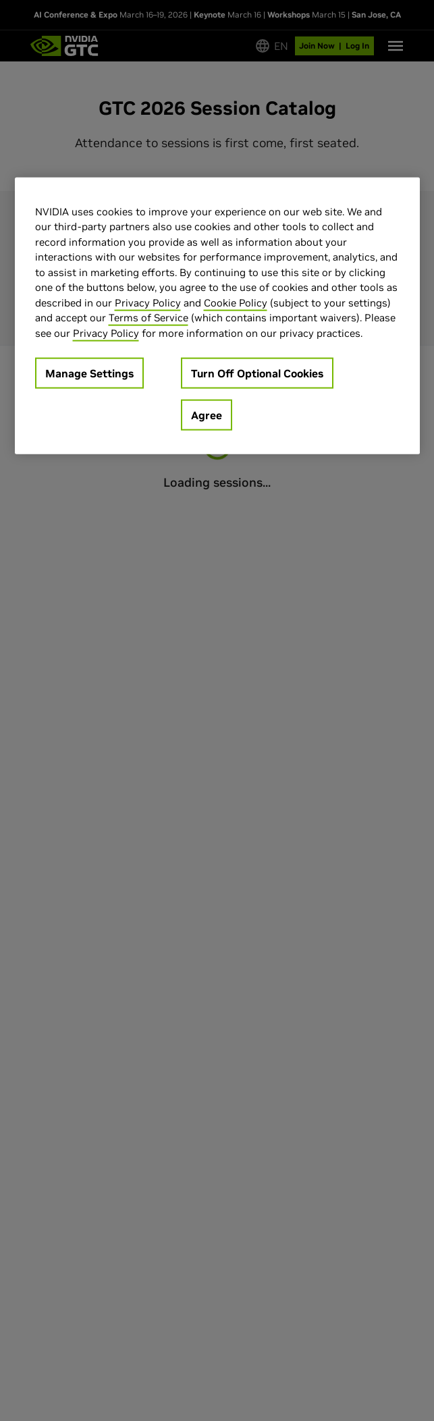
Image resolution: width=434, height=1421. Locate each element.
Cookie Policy (235, 302)
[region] (217, 315)
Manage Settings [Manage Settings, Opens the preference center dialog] (89, 373)
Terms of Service (148, 317)
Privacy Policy (148, 302)
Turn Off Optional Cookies (257, 373)
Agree (206, 415)
